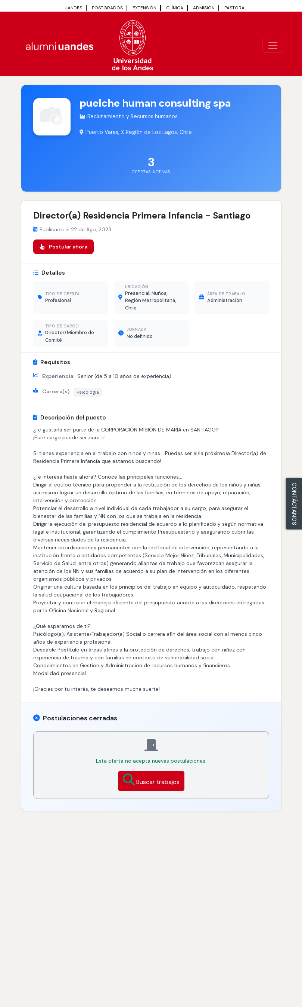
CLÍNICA (174, 8)
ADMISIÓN (204, 8)
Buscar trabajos (151, 779)
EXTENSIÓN (144, 8)
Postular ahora (63, 246)
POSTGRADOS (107, 8)
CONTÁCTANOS (294, 503)
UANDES (73, 8)
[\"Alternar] (272, 45)
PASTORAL (235, 8)
